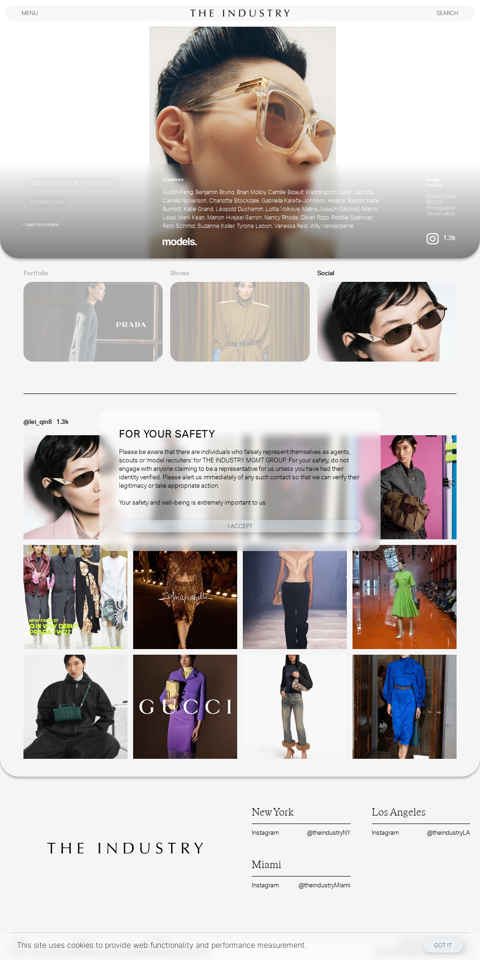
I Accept (240, 525)
